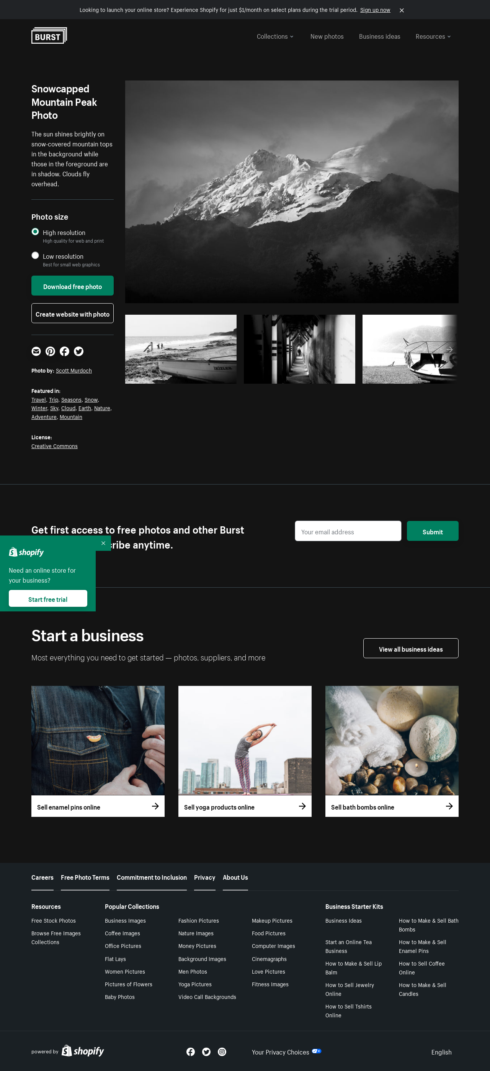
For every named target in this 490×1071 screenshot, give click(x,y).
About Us (235, 876)
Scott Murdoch (74, 370)
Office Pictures (123, 945)
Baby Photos (120, 996)
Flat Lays (115, 958)
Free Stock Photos (53, 920)
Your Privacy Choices (287, 1051)
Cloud (68, 407)
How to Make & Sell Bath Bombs (429, 924)
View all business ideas (411, 648)
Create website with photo (72, 313)
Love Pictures (268, 971)
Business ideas (379, 35)
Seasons (71, 399)
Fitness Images (270, 983)
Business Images (125, 920)
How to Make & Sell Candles (422, 988)
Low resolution (63, 255)
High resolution (64, 232)
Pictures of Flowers (128, 983)
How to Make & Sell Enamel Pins (422, 945)
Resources (433, 35)
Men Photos (192, 971)
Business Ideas (343, 920)
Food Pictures (269, 932)
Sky (54, 407)
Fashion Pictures (198, 920)
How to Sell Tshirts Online (348, 1010)
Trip (53, 399)
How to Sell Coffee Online (422, 967)
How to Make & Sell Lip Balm (353, 967)
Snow (91, 399)
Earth (84, 407)
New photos (327, 35)
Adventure (44, 416)
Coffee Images (122, 932)
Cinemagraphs (269, 958)
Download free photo (72, 286)
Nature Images (196, 932)
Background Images (202, 958)
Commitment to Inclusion (152, 876)
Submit (433, 531)
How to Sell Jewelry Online (349, 988)
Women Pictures (125, 971)
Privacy (205, 876)
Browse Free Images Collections (56, 937)
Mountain (71, 416)
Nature (102, 407)
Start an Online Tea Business (348, 945)
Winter (39, 407)
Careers (42, 876)
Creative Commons (54, 445)
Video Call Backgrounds (207, 996)
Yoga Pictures (195, 983)
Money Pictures (197, 945)
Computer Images (273, 945)
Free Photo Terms (85, 876)
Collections (275, 35)
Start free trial (47, 598)
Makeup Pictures (272, 920)
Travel (38, 399)
